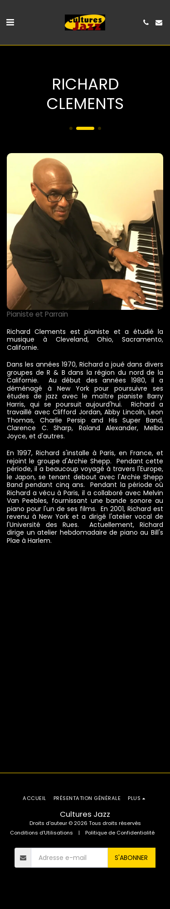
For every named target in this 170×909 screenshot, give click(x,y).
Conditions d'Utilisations (41, 832)
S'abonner (131, 857)
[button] (10, 22)
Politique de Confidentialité (120, 832)
